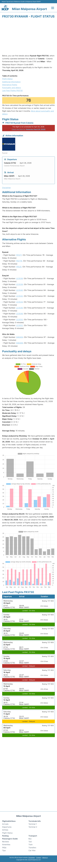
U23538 (19, 284)
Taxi (30, 842)
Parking (5, 836)
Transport (32, 836)
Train (30, 844)
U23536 (19, 278)
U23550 (19, 319)
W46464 (19, 337)
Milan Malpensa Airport (29, 8)
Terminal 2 (32, 827)
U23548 (19, 314)
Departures (6, 827)
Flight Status (7, 79)
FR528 (18, 267)
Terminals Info (34, 821)
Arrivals (5, 824)
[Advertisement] (28, 37)
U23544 (19, 302)
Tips (4, 850)
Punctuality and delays (11, 88)
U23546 (19, 308)
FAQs (4, 847)
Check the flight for (28, 129)
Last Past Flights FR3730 (12, 90)
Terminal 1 (32, 824)
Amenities (6, 844)
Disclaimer (31, 857)
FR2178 (19, 261)
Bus (29, 839)
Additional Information (11, 82)
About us (45, 857)
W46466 (19, 343)
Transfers (32, 847)
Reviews (5, 842)
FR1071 (19, 255)
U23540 (19, 290)
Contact (38, 857)
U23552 (19, 325)
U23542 (19, 296)
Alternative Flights (9, 85)
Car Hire (31, 850)
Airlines (5, 830)
